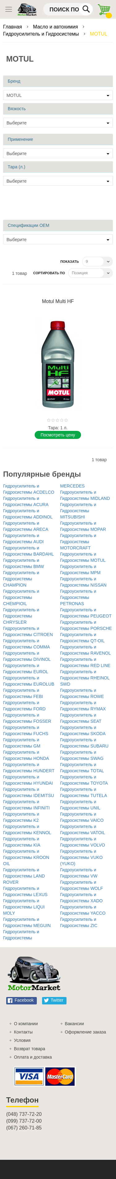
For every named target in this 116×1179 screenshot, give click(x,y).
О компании (26, 1023)
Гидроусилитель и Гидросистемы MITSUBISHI (78, 510)
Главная (13, 26)
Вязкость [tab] (17, 108)
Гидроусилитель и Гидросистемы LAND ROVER (24, 876)
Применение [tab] (20, 139)
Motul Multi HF (58, 301)
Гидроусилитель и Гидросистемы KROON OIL (26, 857)
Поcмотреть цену (58, 434)
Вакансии (74, 1023)
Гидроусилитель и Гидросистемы (41, 34)
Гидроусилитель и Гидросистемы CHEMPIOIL (21, 597)
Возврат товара (29, 1048)
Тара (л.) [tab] (16, 166)
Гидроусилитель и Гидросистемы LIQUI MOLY (24, 907)
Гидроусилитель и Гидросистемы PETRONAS (78, 597)
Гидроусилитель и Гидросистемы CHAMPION (21, 578)
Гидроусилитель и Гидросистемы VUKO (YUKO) (81, 857)
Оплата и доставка (33, 1057)
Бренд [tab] (14, 81)
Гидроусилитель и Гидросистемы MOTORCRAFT (78, 541)
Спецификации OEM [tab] (28, 225)
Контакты (23, 1031)
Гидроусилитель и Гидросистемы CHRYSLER (21, 616)
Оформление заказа (85, 1031)
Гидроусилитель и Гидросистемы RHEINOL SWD (85, 678)
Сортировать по (49, 273)
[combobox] (68, 9)
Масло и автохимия (56, 26)
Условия (22, 1040)
